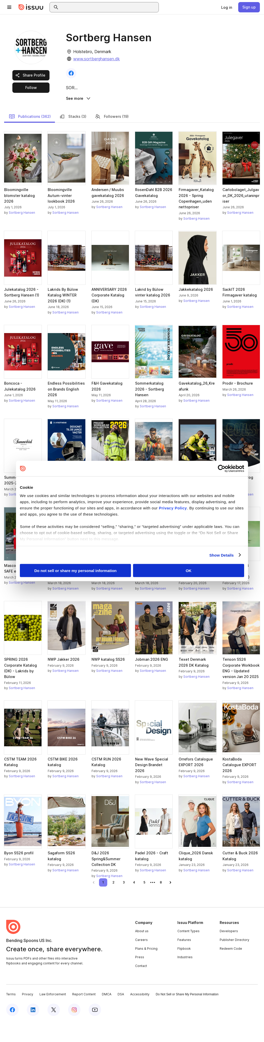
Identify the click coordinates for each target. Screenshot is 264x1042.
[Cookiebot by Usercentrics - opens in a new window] (221, 469)
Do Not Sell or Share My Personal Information (187, 1014)
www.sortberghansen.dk (96, 58)
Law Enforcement (52, 1014)
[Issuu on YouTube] (95, 1029)
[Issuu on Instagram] (74, 1029)
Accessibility (140, 1014)
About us (141, 951)
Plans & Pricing (146, 968)
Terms (11, 1014)
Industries (185, 977)
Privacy (27, 1014)
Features (184, 960)
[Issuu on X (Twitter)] (53, 1029)
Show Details (221, 555)
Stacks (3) (72, 136)
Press (139, 977)
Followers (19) (112, 136)
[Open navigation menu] (9, 7)
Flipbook (184, 968)
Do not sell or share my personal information (75, 570)
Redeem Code (231, 968)
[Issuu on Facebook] (12, 1029)
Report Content (84, 1014)
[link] (226, 7)
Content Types (188, 951)
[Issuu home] (30, 7)
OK (189, 570)
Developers (229, 951)
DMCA (106, 1014)
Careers (141, 960)
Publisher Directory (234, 960)
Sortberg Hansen (22, 232)
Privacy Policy (173, 508)
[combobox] (108, 7)
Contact (141, 986)
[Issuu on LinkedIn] (33, 1029)
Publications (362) (30, 136)
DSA (121, 1014)
